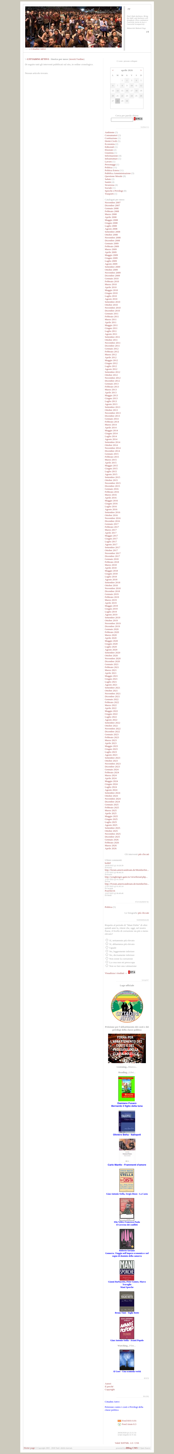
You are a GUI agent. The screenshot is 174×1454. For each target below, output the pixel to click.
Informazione (111, 155)
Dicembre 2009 (112, 275)
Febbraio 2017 (112, 527)
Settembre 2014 (112, 442)
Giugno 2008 (111, 223)
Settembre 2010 (112, 301)
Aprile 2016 (110, 497)
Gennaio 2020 (111, 629)
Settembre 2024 (112, 792)
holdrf (108, 863)
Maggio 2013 (111, 395)
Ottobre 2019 (111, 620)
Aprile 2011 (110, 322)
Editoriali (109, 147)
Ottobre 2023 (111, 760)
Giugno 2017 (111, 538)
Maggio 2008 (111, 220)
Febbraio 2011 (112, 316)
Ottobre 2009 (111, 269)
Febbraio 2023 (112, 737)
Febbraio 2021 (112, 667)
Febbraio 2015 (112, 456)
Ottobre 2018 (111, 585)
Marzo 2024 (111, 775)
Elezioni (109, 150)
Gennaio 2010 (111, 278)
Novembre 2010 (113, 307)
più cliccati (143, 854)
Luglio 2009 (111, 261)
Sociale (108, 187)
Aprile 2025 (110, 813)
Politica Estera (112, 170)
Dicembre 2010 (112, 310)
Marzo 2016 (111, 494)
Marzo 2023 (111, 740)
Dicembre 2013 (112, 415)
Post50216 (110, 890)
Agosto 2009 (111, 263)
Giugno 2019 (111, 608)
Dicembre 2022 (112, 731)
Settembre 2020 (112, 652)
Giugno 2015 (111, 468)
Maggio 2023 (111, 746)
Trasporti (109, 193)
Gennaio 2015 (111, 453)
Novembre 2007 (113, 202)
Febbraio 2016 (112, 491)
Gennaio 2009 (111, 243)
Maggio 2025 (111, 816)
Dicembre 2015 (112, 486)
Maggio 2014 (111, 430)
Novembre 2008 (113, 237)
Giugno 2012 (111, 363)
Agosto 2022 (111, 719)
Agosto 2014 (111, 439)
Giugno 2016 (111, 503)
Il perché (109, 1386)
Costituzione (111, 138)
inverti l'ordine (77, 59)
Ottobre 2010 (111, 304)
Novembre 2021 (113, 693)
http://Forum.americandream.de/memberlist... (127, 883)
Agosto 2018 (111, 579)
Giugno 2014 (111, 433)
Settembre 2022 (112, 722)
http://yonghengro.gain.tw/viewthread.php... (126, 877)
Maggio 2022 (111, 711)
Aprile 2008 (110, 217)
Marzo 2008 (111, 214)
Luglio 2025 (111, 822)
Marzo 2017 (111, 529)
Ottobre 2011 (111, 339)
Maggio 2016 (111, 500)
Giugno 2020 (111, 643)
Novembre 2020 (113, 658)
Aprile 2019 (110, 603)
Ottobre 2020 (111, 655)
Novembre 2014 (113, 448)
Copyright (110, 1389)
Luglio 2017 (111, 541)
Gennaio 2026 (111, 839)
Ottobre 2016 (111, 515)
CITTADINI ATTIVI (38, 59)
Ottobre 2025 (111, 830)
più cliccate (143, 912)
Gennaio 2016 (111, 489)
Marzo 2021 (111, 670)
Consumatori (111, 135)
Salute (108, 179)
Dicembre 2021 (112, 696)
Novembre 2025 (113, 833)
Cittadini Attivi (38, 48)
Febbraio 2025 (112, 807)
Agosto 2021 (111, 684)
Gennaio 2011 (111, 313)
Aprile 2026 (110, 848)
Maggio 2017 (111, 535)
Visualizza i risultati (114, 973)
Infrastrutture (111, 158)
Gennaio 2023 (111, 734)
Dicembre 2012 (112, 380)
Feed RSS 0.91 (127, 1420)
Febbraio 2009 (112, 246)
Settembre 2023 (112, 757)
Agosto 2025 (111, 825)
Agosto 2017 (111, 544)
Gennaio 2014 (111, 418)
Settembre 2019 (112, 617)
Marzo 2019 (111, 600)
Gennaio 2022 (111, 699)
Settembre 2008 (112, 231)
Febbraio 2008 (112, 211)
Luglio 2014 (111, 436)
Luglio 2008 (111, 225)
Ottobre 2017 (111, 550)
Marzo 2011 (110, 319)
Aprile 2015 (110, 462)
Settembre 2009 (112, 266)
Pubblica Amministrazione (118, 173)
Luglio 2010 (111, 296)
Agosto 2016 (111, 509)
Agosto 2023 (111, 754)
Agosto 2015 (111, 474)
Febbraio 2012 (112, 351)
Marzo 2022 (111, 705)
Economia (110, 144)
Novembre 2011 (113, 342)
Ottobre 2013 (111, 410)
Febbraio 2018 (112, 562)
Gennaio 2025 (111, 804)
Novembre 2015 (113, 483)
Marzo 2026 (111, 845)
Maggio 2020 (111, 641)
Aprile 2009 (110, 252)
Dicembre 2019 (112, 626)
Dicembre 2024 (112, 801)
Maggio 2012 (111, 360)
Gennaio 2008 (111, 208)
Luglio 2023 (111, 752)
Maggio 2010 (111, 290)
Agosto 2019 (111, 614)
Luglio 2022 (111, 716)
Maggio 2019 (111, 605)
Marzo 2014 (111, 424)
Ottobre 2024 (111, 795)
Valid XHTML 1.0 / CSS (127, 1443)
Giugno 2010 (111, 293)
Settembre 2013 (112, 407)
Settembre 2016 (112, 512)
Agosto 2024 (111, 790)
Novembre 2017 (113, 553)
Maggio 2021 (111, 676)
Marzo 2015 (111, 459)
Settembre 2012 (112, 372)
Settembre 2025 (112, 828)
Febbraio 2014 (112, 421)
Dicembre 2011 (112, 345)
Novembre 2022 (113, 728)
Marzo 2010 (111, 284)
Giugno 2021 (111, 678)
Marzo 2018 (111, 565)
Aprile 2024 (110, 778)
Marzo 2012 (111, 354)
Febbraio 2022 (112, 702)
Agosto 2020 (111, 649)
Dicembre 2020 (112, 661)
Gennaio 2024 (111, 769)
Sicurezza (109, 185)
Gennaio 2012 (111, 348)
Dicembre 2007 (112, 205)
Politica (108, 167)
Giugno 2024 (111, 784)
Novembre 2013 (113, 413)
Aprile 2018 (110, 567)
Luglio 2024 (111, 787)
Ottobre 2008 (111, 234)
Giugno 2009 (111, 258)
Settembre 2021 (112, 687)
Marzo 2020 (111, 635)
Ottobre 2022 (111, 725)
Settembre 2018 (112, 582)
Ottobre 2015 (111, 480)
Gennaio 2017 (111, 524)
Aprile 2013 (110, 392)
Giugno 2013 (111, 398)
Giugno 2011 (111, 328)
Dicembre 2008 (112, 240)
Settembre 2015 (112, 477)
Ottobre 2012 (111, 375)
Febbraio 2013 (112, 386)
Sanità (108, 182)
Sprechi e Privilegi (114, 190)
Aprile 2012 (110, 357)
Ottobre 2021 (111, 690)
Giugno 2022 (111, 714)
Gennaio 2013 (111, 383)
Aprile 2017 (110, 532)
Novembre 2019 (113, 623)
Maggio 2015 (111, 465)
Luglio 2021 (111, 681)
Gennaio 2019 (111, 594)
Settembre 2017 (112, 547)
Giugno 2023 (111, 749)
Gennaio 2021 (111, 664)
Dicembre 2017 (112, 556)
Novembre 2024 (113, 798)
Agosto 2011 (111, 334)
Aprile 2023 (110, 743)
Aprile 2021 (110, 673)
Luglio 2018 (111, 576)
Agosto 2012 (111, 369)
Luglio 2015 (111, 471)
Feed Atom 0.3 (127, 1424)
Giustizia (109, 152)
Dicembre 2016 (112, 521)
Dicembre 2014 (112, 451)
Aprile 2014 (110, 427)
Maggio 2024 (111, 781)
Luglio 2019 (111, 611)
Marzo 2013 (111, 389)
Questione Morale (113, 176)
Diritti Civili (111, 141)
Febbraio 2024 (112, 772)
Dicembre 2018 (112, 591)
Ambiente (109, 132)
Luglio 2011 (111, 331)
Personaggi (110, 164)
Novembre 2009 (113, 272)
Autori (108, 1383)
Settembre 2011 (112, 337)
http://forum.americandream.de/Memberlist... (127, 870)
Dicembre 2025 (112, 836)
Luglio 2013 (111, 401)
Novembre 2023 (113, 763)
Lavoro (108, 161)
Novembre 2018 (113, 588)
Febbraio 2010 (112, 281)
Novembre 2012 (113, 377)
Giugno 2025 (111, 819)
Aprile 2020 (110, 638)
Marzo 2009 (111, 249)
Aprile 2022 (110, 708)
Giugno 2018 (111, 573)
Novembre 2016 (113, 518)
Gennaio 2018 (111, 559)
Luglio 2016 (111, 506)
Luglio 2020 (111, 646)
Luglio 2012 (111, 366)
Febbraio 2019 (112, 597)
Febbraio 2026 (112, 842)
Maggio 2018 (111, 570)
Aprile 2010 (110, 287)
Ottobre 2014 (111, 445)
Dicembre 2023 (112, 766)
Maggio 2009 (111, 255)
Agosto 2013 (111, 404)
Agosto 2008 (111, 228)
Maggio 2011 (111, 325)
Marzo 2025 (111, 810)
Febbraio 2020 (112, 632)
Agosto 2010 (111, 299)
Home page (29, 1448)
